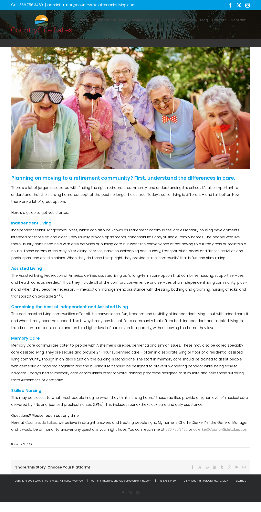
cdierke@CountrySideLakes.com (221, 429)
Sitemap (241, 480)
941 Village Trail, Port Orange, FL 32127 (206, 480)
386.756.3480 (31, 4)
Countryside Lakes (41, 422)
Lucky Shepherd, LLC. (47, 480)
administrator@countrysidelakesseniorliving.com (91, 4)
